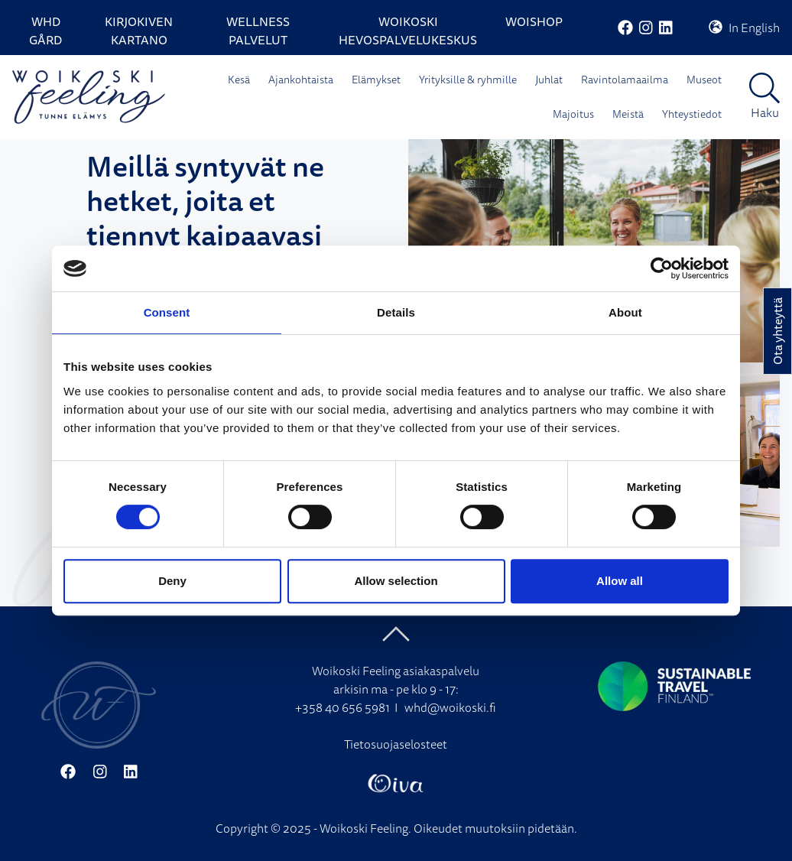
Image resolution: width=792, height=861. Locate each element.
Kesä (239, 79)
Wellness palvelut (258, 30)
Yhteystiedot (692, 114)
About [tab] (625, 312)
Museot (704, 79)
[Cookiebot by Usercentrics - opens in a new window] (662, 268)
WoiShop (534, 21)
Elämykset (376, 79)
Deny (172, 580)
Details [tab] (396, 312)
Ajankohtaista (300, 79)
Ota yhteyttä (777, 331)
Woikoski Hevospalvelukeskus (408, 30)
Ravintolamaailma (624, 79)
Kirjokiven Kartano (139, 30)
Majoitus (573, 114)
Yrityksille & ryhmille (468, 79)
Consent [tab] (167, 312)
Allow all (619, 580)
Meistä (628, 114)
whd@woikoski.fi (450, 707)
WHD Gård (45, 30)
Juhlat (549, 79)
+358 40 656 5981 (342, 707)
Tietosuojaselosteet (395, 744)
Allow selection (395, 580)
